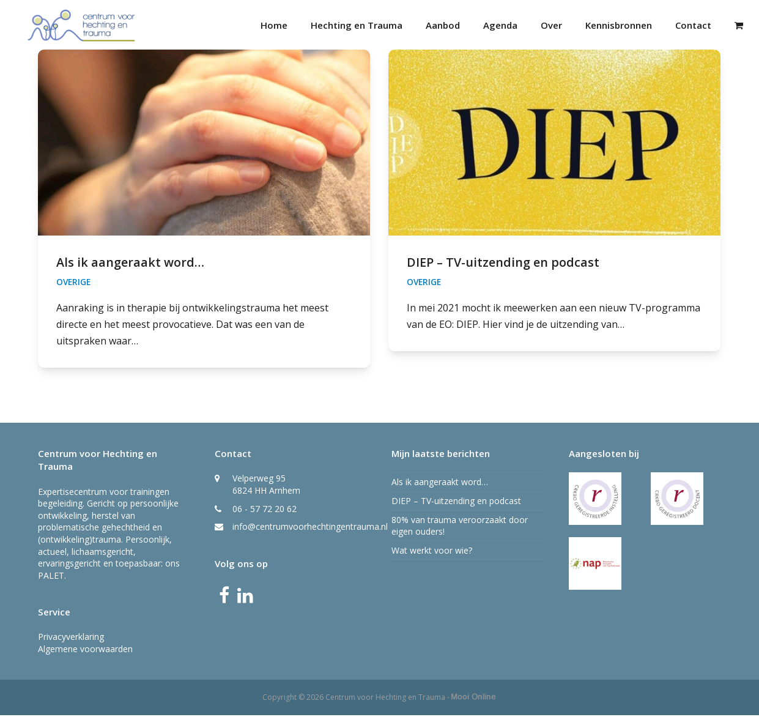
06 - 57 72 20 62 (264, 510)
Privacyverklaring (71, 639)
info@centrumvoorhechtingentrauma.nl (310, 529)
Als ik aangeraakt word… (130, 264)
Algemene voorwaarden (85, 651)
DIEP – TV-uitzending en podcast (503, 264)
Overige (73, 283)
